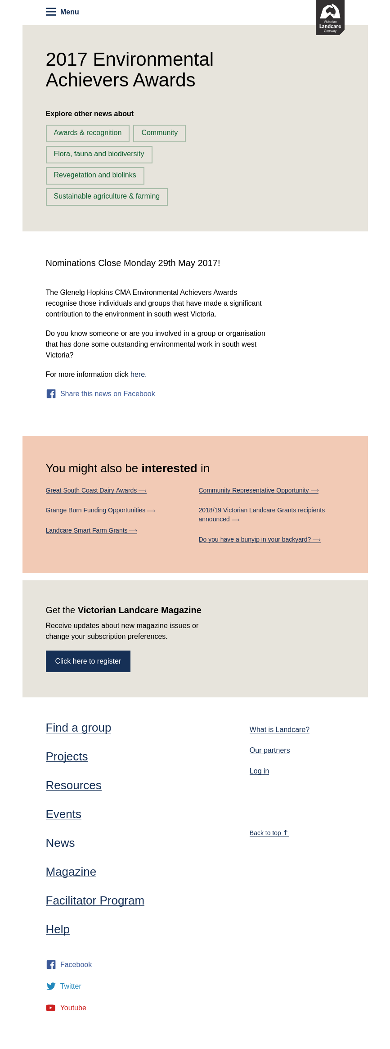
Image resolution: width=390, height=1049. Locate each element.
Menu (62, 12)
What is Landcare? (279, 729)
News (60, 843)
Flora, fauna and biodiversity (99, 154)
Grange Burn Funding (100, 510)
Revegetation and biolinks (95, 175)
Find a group (79, 727)
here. (138, 374)
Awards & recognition (88, 132)
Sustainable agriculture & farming (107, 196)
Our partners (270, 750)
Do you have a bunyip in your (260, 539)
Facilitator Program (95, 900)
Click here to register (88, 661)
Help (58, 929)
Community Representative (259, 490)
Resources (74, 785)
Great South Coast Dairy (96, 490)
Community (159, 132)
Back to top (269, 832)
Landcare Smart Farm (91, 530)
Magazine (71, 871)
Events (64, 814)
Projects (67, 756)
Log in (259, 771)
